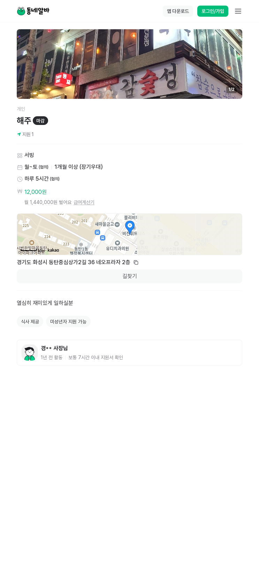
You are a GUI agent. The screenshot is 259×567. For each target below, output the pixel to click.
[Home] (33, 11)
